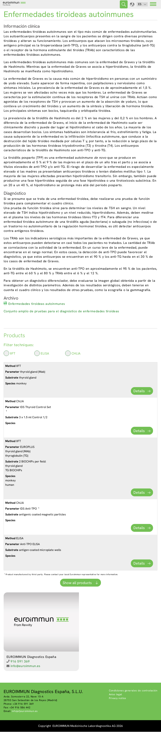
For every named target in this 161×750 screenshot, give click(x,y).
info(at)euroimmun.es (25, 729)
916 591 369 (20, 679)
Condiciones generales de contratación (133, 708)
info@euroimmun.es (25, 684)
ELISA (41, 371)
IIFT (9, 371)
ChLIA (73, 371)
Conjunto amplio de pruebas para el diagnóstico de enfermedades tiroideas (61, 329)
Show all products (78, 601)
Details (139, 409)
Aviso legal (115, 712)
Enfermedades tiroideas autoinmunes (36, 322)
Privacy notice (117, 716)
